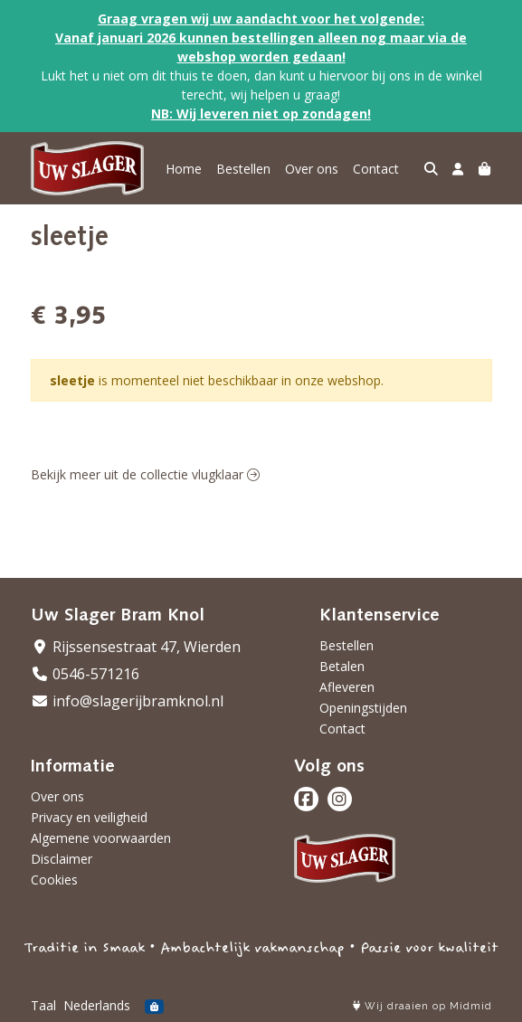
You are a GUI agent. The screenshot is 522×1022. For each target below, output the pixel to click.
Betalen (342, 666)
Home (184, 168)
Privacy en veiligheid (89, 817)
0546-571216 (85, 674)
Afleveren (347, 687)
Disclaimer (61, 858)
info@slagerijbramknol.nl (127, 701)
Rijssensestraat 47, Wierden (136, 647)
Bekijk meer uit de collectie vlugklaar (145, 474)
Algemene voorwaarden (101, 838)
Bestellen (243, 168)
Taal (43, 1005)
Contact (376, 168)
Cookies (54, 879)
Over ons (311, 168)
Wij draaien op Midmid (422, 1006)
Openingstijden (363, 707)
